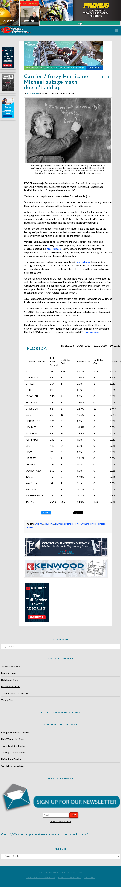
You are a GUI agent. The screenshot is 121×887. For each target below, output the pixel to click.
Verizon (30, 526)
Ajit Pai (38, 523)
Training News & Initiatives (14, 693)
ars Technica (83, 261)
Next (74, 814)
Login (80, 23)
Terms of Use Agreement (69, 878)
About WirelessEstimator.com (40, 878)
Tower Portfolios (98, 523)
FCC (52, 523)
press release (54, 248)
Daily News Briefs (9, 679)
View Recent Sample (60, 821)
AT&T (46, 523)
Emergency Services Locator (15, 732)
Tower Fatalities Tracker (13, 746)
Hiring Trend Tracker (11, 759)
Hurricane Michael (64, 523)
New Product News (10, 686)
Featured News (32, 93)
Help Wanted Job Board (12, 739)
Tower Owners (81, 523)
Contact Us (89, 878)
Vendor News (8, 699)
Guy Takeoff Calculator (12, 765)
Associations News (10, 666)
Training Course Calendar (13, 752)
